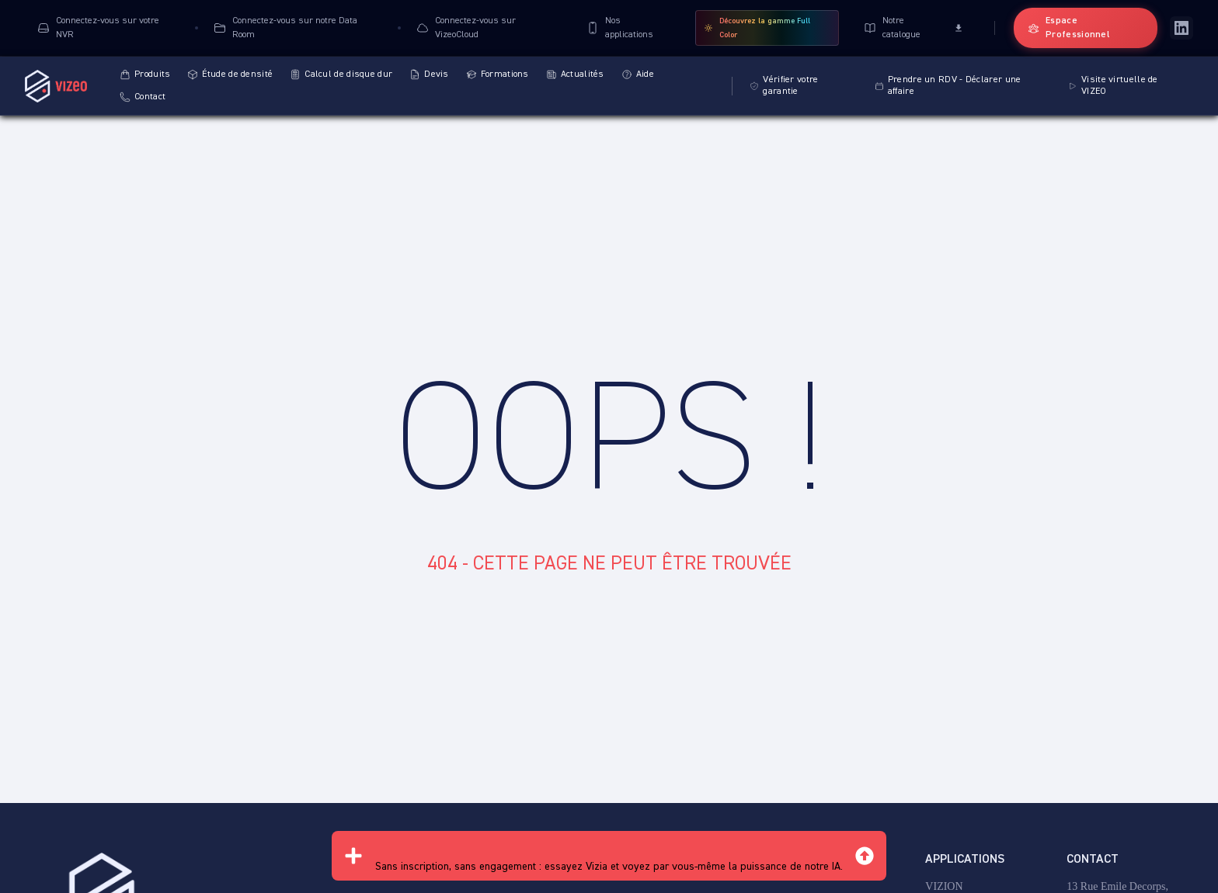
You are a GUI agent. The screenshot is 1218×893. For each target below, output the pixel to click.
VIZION (943, 886)
